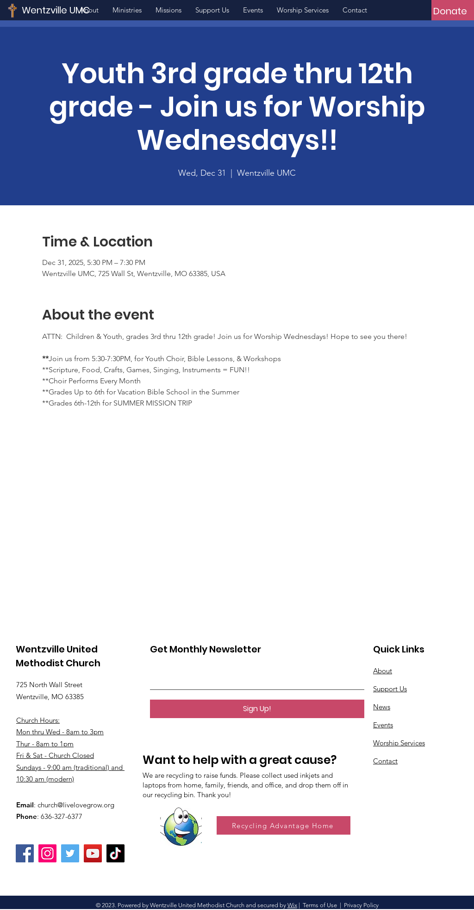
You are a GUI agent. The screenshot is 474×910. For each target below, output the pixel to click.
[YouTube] (93, 853)
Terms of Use (320, 905)
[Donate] (450, 11)
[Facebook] (25, 853)
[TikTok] (115, 853)
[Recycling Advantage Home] (283, 825)
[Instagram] (47, 853)
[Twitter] (70, 853)
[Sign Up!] (257, 709)
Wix (292, 905)
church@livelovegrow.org (75, 804)
